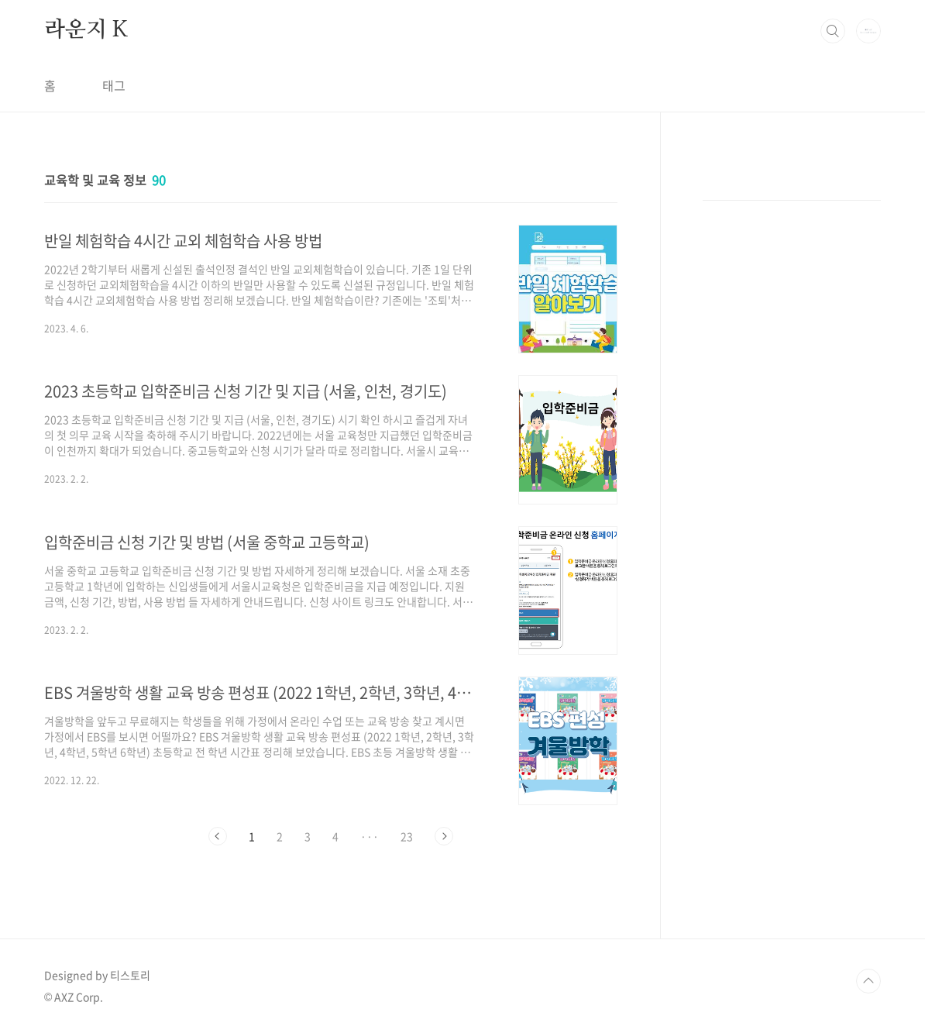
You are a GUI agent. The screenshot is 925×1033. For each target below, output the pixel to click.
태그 (114, 85)
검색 (832, 31)
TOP (868, 981)
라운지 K (86, 30)
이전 (217, 836)
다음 (444, 836)
